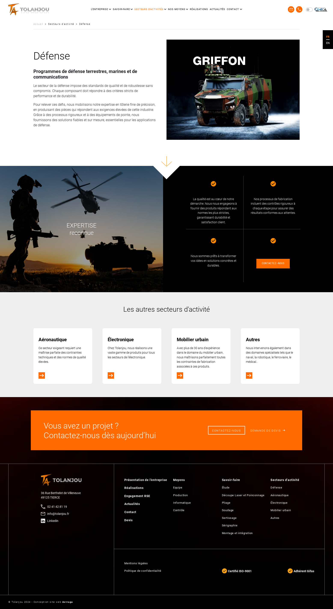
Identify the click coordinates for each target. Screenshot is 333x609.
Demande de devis (265, 430)
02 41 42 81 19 (57, 507)
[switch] (309, 9)
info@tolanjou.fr (58, 514)
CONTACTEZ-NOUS (273, 263)
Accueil (38, 23)
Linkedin (52, 521)
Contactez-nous (226, 430)
